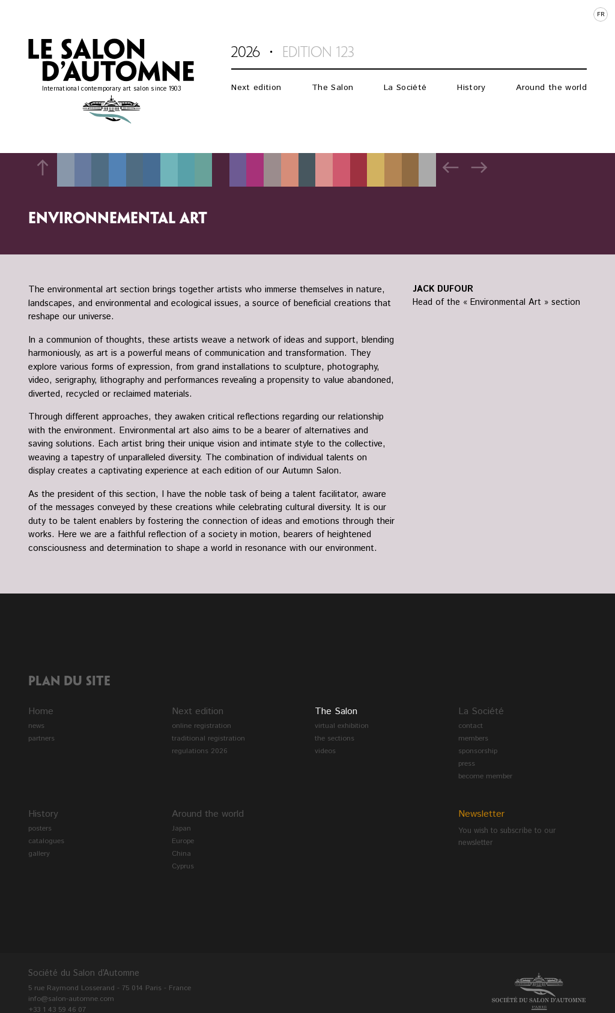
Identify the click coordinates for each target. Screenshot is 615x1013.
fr (601, 14)
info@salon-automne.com (71, 999)
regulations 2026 (199, 751)
